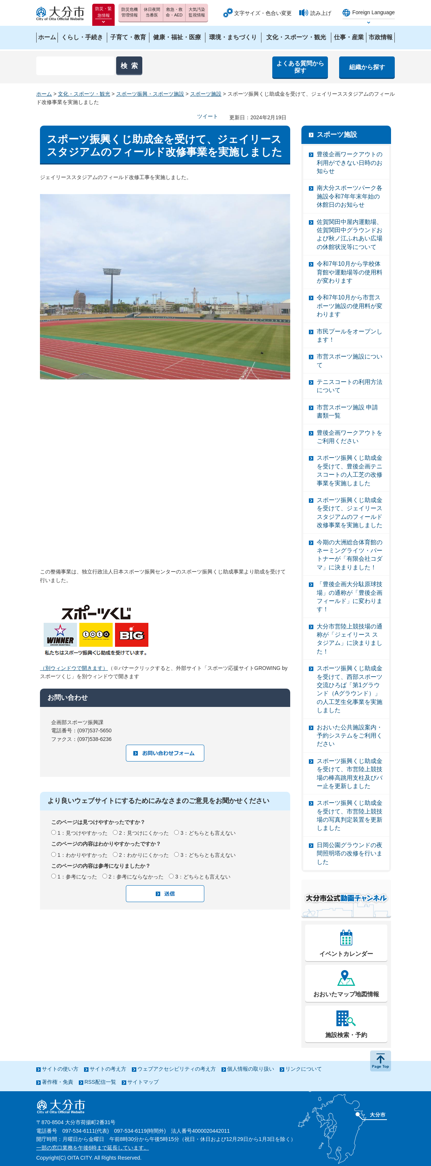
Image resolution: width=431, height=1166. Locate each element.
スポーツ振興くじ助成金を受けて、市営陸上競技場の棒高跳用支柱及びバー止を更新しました (349, 773)
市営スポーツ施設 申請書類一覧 (347, 411)
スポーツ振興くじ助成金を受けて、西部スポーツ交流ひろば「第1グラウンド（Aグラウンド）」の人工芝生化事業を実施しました (349, 689)
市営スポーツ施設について (349, 360)
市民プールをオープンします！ (349, 335)
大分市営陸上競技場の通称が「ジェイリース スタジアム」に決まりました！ (349, 639)
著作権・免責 (57, 1082)
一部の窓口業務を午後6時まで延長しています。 (92, 1148)
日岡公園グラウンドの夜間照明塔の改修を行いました (349, 853)
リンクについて (303, 1069)
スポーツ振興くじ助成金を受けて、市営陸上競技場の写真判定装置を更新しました (349, 815)
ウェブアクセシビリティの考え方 (176, 1069)
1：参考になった (77, 877)
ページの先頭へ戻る (380, 1060)
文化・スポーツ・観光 (84, 94)
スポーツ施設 (205, 94)
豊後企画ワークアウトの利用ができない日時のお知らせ (349, 162)
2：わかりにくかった (144, 855)
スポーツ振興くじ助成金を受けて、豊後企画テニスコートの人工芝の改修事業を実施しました (349, 470)
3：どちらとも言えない (208, 833)
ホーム (44, 94)
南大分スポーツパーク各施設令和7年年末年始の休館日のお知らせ (349, 196)
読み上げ (320, 13)
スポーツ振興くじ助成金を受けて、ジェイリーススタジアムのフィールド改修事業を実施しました (349, 512)
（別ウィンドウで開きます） (74, 668)
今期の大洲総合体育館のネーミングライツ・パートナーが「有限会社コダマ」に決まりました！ (349, 554)
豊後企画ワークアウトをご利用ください (349, 437)
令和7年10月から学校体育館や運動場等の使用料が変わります (349, 272)
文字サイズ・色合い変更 (263, 13)
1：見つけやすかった (83, 833)
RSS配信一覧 (100, 1082)
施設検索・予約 (346, 1035)
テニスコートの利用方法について (349, 386)
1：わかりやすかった (83, 855)
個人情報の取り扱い (250, 1069)
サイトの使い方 (60, 1069)
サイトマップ (143, 1082)
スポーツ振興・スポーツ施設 (150, 94)
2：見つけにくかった (144, 833)
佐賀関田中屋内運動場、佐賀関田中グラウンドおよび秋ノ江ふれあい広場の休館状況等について (349, 234)
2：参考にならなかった (136, 877)
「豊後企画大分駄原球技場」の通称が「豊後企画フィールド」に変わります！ (349, 596)
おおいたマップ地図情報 (346, 994)
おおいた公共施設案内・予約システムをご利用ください (349, 735)
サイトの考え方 (108, 1069)
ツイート (207, 116)
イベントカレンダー (346, 954)
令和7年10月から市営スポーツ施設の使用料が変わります (349, 305)
